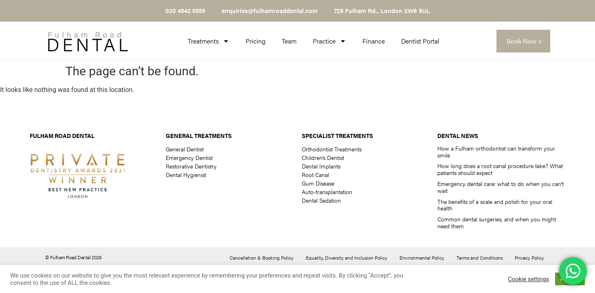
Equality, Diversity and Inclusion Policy (346, 257)
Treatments (208, 41)
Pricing (256, 41)
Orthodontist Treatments (332, 149)
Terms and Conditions (480, 257)
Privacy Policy (529, 257)
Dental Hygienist (186, 175)
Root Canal (315, 175)
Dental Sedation (321, 200)
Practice (329, 41)
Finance (373, 41)
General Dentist (185, 149)
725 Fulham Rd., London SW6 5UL (382, 10)
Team (289, 41)
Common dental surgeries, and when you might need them (496, 222)
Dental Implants (321, 166)
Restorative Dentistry (191, 166)
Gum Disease (318, 183)
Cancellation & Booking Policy (262, 257)
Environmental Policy (422, 257)
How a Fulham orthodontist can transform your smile (496, 151)
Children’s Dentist (323, 157)
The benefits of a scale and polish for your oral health (494, 204)
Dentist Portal (420, 41)
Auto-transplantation (327, 192)
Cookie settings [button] (528, 279)
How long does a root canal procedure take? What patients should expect (500, 169)
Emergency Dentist (189, 157)
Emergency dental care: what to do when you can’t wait (500, 187)
